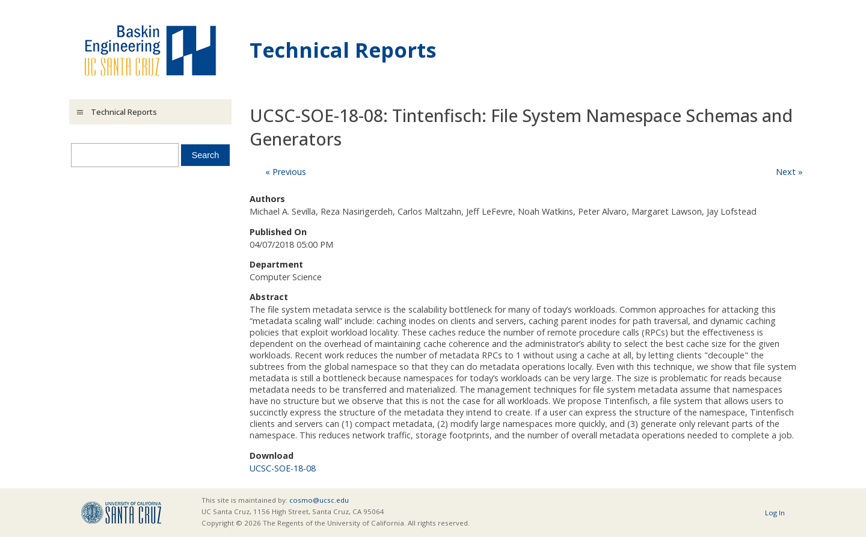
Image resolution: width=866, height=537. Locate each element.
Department (276, 264)
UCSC (121, 513)
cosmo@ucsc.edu (319, 500)
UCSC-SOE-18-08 (283, 468)
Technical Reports (343, 49)
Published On (278, 232)
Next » (789, 171)
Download (271, 455)
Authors (267, 198)
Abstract (269, 296)
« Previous (285, 171)
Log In (775, 512)
